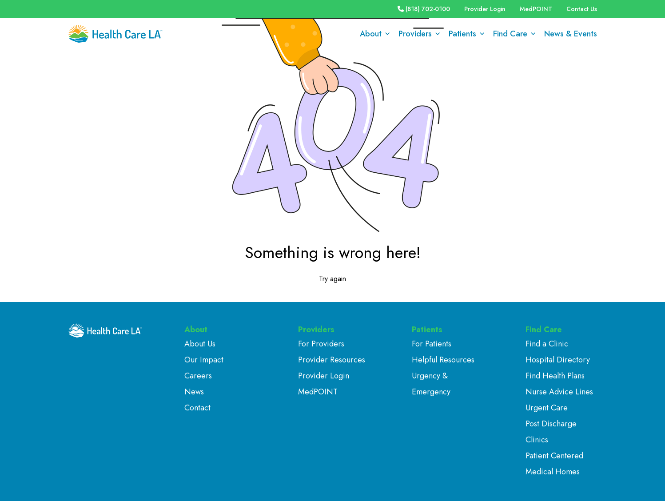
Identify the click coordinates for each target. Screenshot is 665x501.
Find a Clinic (547, 344)
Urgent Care (547, 408)
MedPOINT (536, 8)
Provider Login (485, 8)
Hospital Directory (558, 360)
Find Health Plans (555, 376)
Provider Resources (331, 360)
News (194, 392)
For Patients (431, 344)
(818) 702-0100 (424, 8)
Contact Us (581, 8)
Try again (332, 279)
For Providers (321, 344)
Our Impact (203, 360)
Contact (197, 408)
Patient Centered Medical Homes (554, 463)
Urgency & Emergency (431, 384)
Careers (198, 376)
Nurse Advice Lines (559, 392)
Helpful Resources (443, 360)
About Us (199, 344)
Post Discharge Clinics (551, 431)
